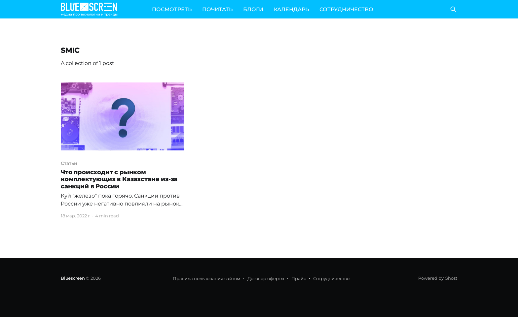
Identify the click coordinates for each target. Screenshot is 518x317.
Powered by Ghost (437, 278)
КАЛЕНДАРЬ (291, 9)
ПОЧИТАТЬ (217, 9)
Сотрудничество (331, 278)
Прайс (298, 278)
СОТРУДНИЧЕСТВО (346, 9)
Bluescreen (73, 278)
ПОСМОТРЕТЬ (172, 9)
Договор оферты (265, 278)
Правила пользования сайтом (206, 278)
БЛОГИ (253, 9)
